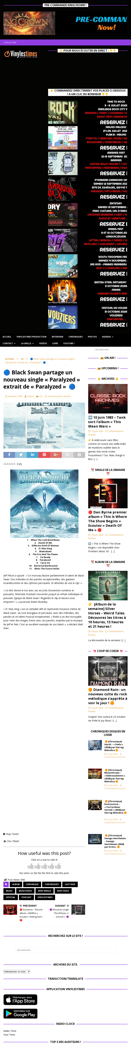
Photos (92, 336)
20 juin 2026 (112, 850)
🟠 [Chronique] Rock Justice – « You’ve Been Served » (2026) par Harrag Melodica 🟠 (115, 808)
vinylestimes (45, 897)
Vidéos (43, 343)
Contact (8, 343)
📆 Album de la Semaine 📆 (108, 563)
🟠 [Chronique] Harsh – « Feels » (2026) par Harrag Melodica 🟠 (114, 746)
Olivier (30, 396)
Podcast (26, 897)
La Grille (26, 343)
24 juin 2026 (97, 631)
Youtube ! (69, 343)
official (10, 897)
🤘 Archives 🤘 (108, 379)
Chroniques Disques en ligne (108, 733)
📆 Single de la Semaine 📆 (108, 471)
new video (63, 890)
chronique (32, 884)
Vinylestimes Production (31, 336)
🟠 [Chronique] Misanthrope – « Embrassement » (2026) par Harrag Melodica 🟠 (114, 775)
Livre (55, 343)
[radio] (31, 866)
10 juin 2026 (97, 431)
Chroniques (76, 336)
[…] (95, 459)
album (16, 884)
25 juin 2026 (112, 819)
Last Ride (70, 884)
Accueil (7, 336)
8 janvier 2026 (15, 396)
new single (44, 890)
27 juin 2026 (112, 754)
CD (41, 396)
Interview (57, 336)
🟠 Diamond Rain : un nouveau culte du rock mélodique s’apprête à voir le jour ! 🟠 (107, 696)
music (9, 890)
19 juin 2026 (97, 707)
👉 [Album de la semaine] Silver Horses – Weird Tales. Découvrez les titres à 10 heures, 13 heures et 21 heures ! (107, 615)
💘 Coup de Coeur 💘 (108, 651)
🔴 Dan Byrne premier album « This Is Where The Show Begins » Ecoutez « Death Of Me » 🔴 (107, 521)
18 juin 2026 (97, 534)
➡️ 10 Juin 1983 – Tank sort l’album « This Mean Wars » (107, 422)
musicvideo (25, 890)
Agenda (106, 336)
